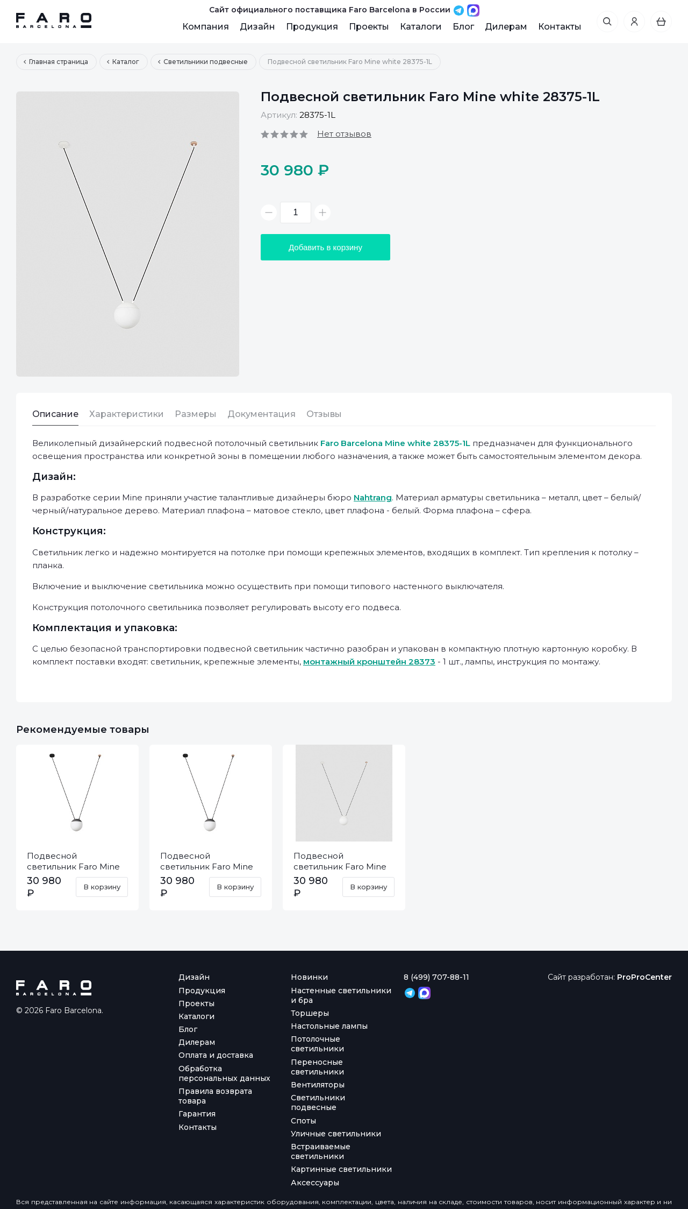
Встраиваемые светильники (320, 1151)
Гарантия (197, 1114)
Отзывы (324, 414)
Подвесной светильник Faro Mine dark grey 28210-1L (73, 866)
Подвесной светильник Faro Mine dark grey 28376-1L (206, 866)
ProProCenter (644, 977)
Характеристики (126, 414)
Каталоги (421, 27)
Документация (261, 414)
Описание (55, 414)
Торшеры (310, 1013)
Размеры (196, 414)
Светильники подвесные (318, 1102)
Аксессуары (315, 1182)
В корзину (101, 886)
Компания (205, 27)
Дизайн (257, 27)
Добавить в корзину (325, 247)
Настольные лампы (329, 1026)
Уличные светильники (336, 1134)
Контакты (560, 27)
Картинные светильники (341, 1169)
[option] (127, 234)
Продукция (312, 27)
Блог (463, 27)
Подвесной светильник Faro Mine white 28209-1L (339, 866)
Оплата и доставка (215, 1055)
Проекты (369, 27)
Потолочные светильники (317, 1044)
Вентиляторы (318, 1085)
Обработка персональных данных (224, 1073)
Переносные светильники (317, 1067)
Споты (303, 1121)
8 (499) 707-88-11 (436, 977)
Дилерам (506, 27)
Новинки (309, 977)
